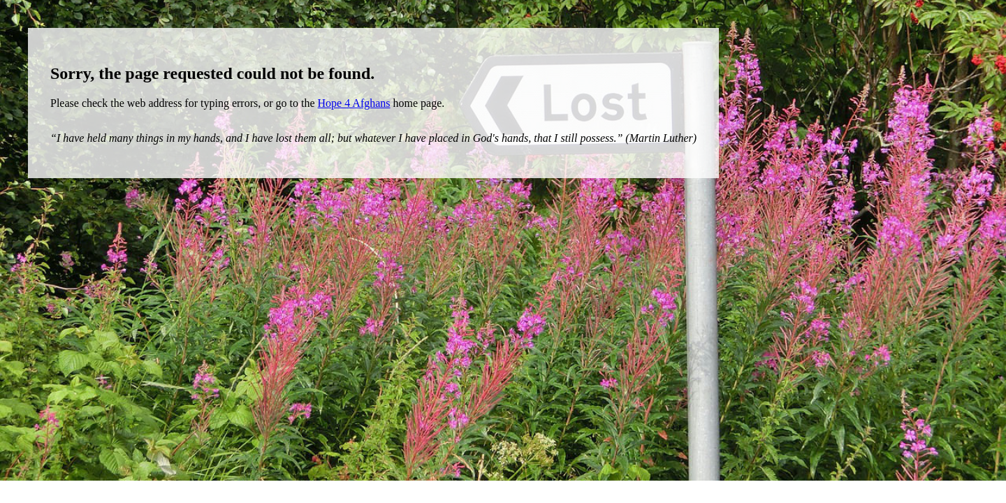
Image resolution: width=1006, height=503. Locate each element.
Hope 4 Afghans (354, 103)
